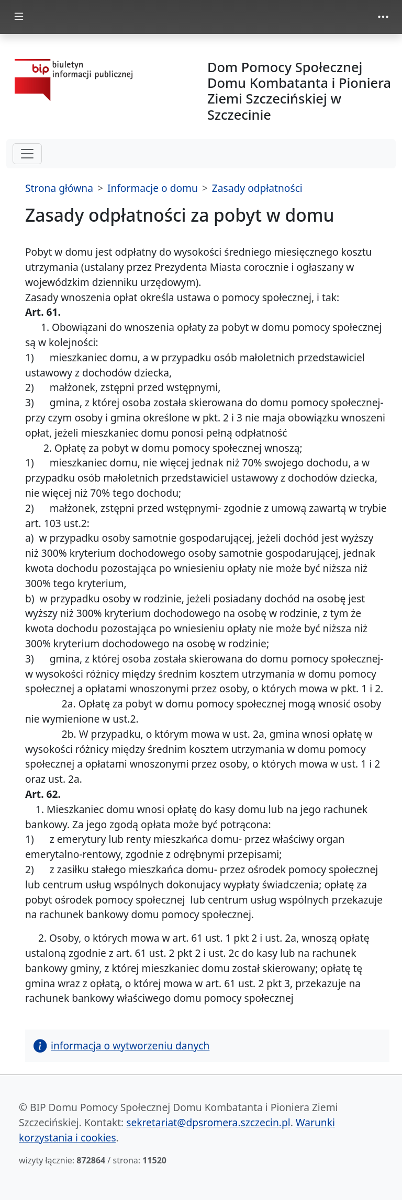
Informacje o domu (152, 188)
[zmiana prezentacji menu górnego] (383, 16)
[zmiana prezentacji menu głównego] (18, 17)
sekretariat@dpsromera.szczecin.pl (208, 1122)
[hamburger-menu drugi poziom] (27, 153)
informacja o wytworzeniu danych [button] (121, 1045)
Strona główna (59, 188)
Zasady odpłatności (257, 188)
